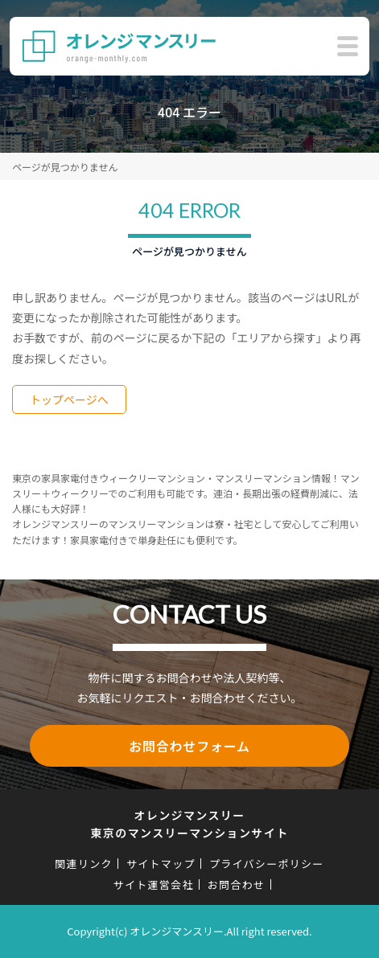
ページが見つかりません (64, 167)
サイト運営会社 (153, 884)
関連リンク (84, 863)
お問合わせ (237, 884)
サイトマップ (161, 863)
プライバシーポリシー (266, 863)
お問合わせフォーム (189, 745)
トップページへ (69, 399)
